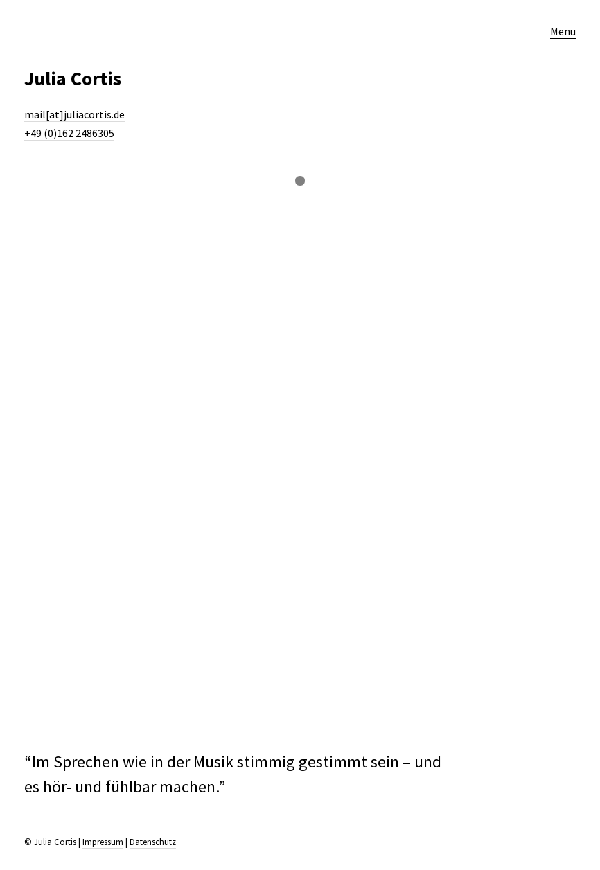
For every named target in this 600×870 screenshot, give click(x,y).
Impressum (102, 842)
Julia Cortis (72, 78)
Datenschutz (153, 842)
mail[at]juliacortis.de (74, 114)
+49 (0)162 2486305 (69, 133)
